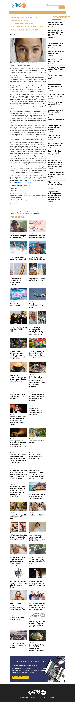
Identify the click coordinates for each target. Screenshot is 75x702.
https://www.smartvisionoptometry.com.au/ (26, 201)
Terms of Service (41, 697)
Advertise (25, 697)
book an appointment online (23, 182)
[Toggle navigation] (12, 12)
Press (19, 697)
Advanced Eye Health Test (26, 179)
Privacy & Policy (53, 697)
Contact (33, 697)
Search (62, 7)
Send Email (17, 192)
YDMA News (27, 185)
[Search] (55, 4)
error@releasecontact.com (30, 212)
